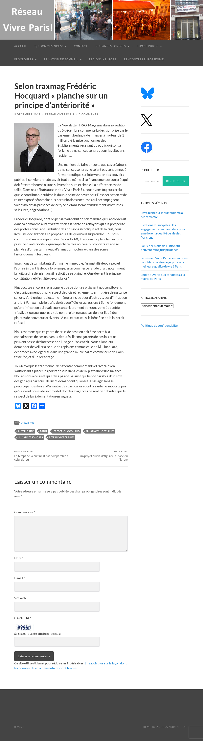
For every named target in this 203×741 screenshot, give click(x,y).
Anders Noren (167, 727)
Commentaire (24, 512)
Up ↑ (186, 727)
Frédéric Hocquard (67, 431)
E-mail (19, 578)
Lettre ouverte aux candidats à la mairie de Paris (163, 277)
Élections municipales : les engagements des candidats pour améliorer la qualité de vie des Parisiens (163, 231)
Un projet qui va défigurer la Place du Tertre (100, 455)
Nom (18, 558)
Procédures (23, 59)
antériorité (26, 431)
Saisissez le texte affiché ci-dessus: (37, 633)
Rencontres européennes (144, 59)
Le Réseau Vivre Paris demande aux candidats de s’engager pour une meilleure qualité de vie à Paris (165, 262)
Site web (20, 598)
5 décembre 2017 (27, 114)
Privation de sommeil (61, 59)
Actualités (27, 422)
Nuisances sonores (111, 46)
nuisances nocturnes (100, 431)
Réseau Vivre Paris (59, 114)
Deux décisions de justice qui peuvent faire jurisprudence (160, 248)
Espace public (147, 46)
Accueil (20, 46)
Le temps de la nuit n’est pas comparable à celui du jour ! (42, 455)
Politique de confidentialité (159, 325)
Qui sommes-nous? (48, 46)
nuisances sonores (30, 437)
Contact (81, 46)
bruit (43, 431)
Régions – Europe (102, 59)
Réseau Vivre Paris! (61, 437)
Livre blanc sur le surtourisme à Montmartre (162, 215)
